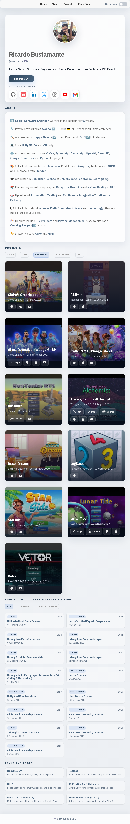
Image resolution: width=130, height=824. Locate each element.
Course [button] (24, 606)
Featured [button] (41, 254)
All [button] (79, 254)
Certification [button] (47, 606)
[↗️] (53, 129)
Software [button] (62, 254)
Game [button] (10, 254)
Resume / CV (21, 78)
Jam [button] (24, 254)
